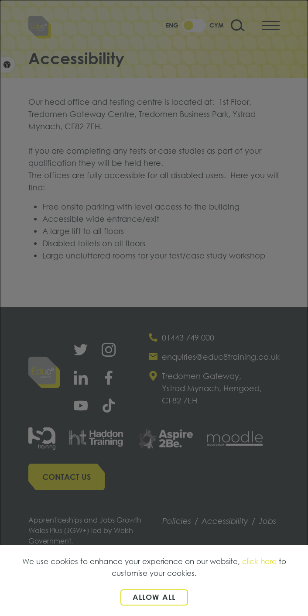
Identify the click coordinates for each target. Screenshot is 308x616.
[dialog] (154, 308)
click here (259, 561)
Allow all (154, 597)
